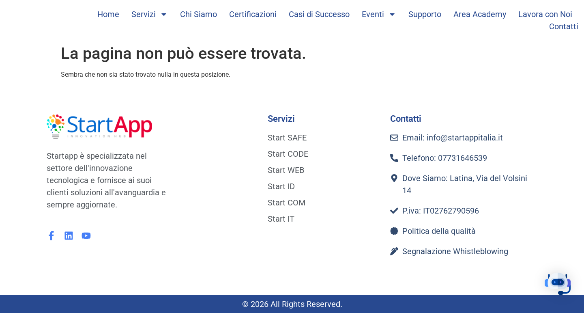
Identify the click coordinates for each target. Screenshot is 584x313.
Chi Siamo (198, 14)
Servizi (149, 14)
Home (108, 14)
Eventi (379, 14)
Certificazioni (253, 14)
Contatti (563, 26)
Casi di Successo (319, 14)
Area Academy (479, 14)
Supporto (424, 14)
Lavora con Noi (545, 14)
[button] (559, 286)
